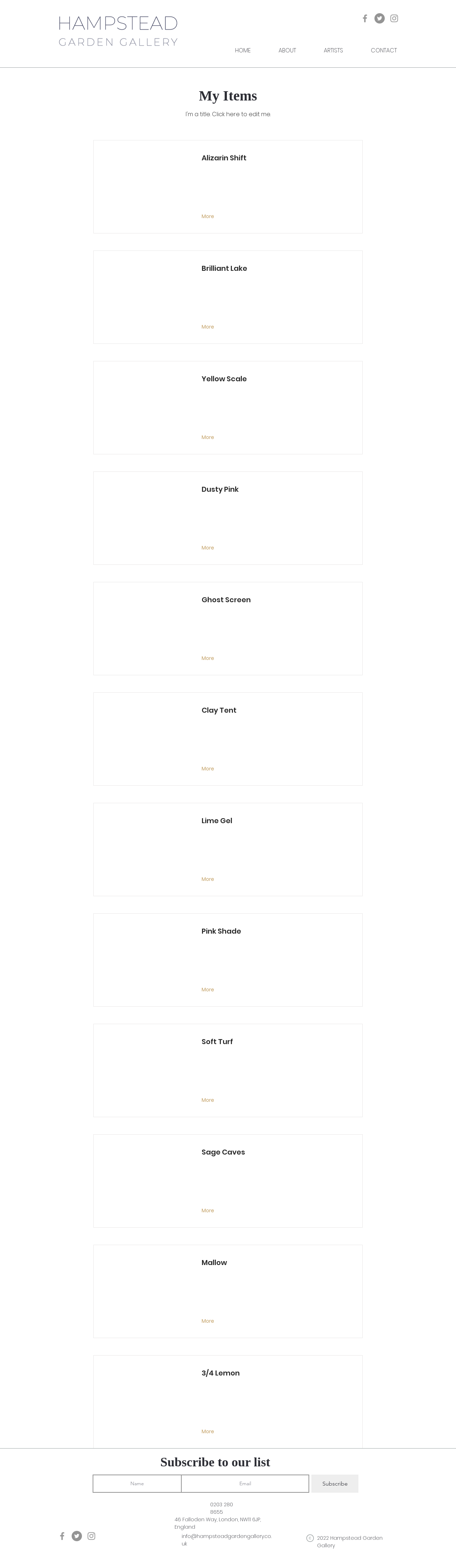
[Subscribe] (334, 1484)
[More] (209, 216)
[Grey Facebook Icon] (365, 18)
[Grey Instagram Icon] (394, 18)
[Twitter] (379, 18)
